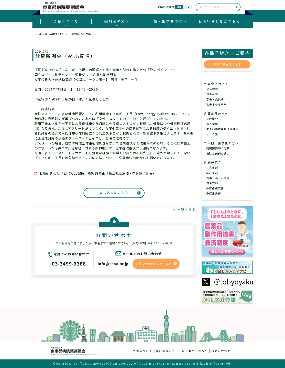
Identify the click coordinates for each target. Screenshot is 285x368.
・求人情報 (210, 124)
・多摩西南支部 (213, 188)
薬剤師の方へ (116, 21)
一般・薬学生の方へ (168, 21)
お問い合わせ (221, 351)
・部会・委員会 (213, 99)
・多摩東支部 (212, 193)
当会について (65, 21)
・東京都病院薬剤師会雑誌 (220, 129)
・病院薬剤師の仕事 (216, 148)
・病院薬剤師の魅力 (216, 153)
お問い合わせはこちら (219, 21)
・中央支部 (210, 167)
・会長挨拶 (210, 89)
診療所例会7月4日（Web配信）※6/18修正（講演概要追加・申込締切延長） (97, 173)
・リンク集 (210, 134)
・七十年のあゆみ (215, 104)
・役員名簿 (210, 94)
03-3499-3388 (69, 263)
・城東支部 (210, 183)
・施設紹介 (210, 119)
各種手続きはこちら (227, 64)
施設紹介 (214, 162)
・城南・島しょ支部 (216, 178)
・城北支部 (210, 173)
